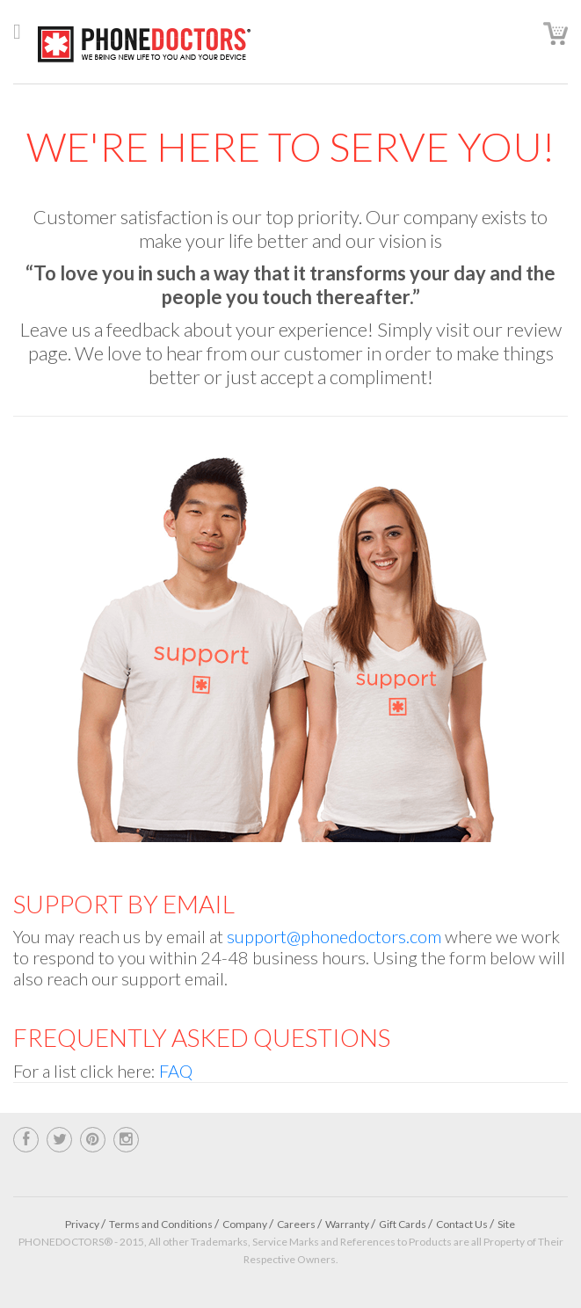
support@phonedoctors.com (334, 936)
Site (506, 1224)
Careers (296, 1224)
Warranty (347, 1224)
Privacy (82, 1224)
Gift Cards (402, 1224)
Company (244, 1224)
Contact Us (462, 1224)
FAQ (175, 1070)
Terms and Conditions (161, 1224)
